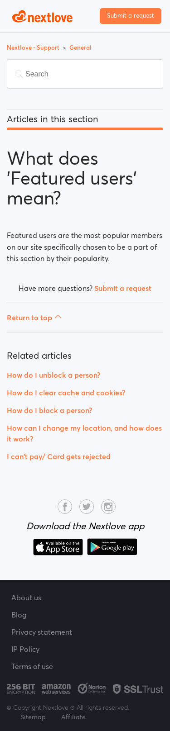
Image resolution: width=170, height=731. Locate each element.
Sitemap (33, 717)
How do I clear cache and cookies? (66, 392)
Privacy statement (41, 631)
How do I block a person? (49, 410)
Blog (19, 614)
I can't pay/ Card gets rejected (59, 456)
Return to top (34, 317)
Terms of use (32, 666)
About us (26, 597)
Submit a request (130, 15)
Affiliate (73, 717)
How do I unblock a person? (53, 375)
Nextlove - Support (34, 48)
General (80, 48)
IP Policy (25, 649)
